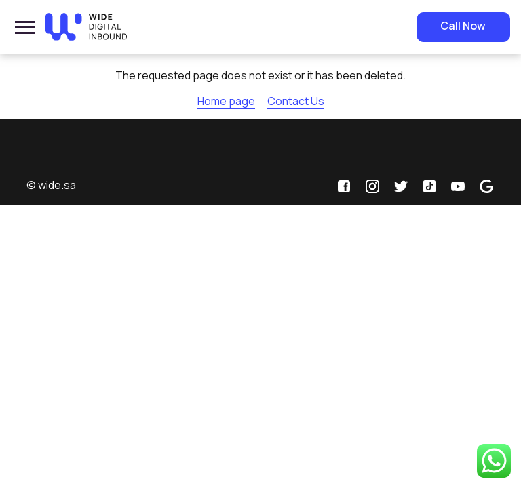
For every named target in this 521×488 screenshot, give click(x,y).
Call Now (463, 25)
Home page (226, 101)
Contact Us (295, 101)
